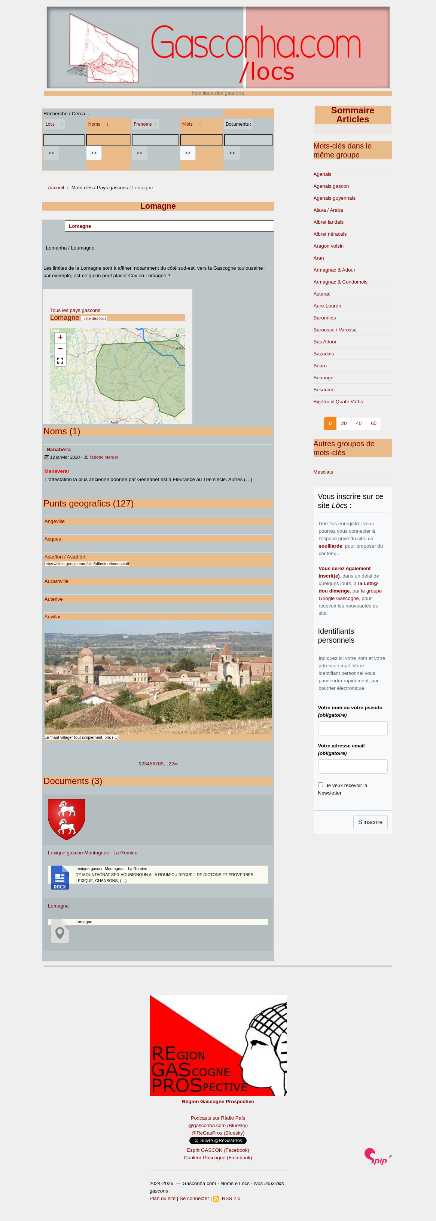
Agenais (323, 174)
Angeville (55, 521)
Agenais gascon (331, 186)
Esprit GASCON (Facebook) (218, 1150)
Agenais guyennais (335, 198)
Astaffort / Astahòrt (65, 556)
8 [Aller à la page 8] (159, 763)
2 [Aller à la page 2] (142, 763)
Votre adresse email (341, 749)
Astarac (322, 294)
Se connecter (194, 1198)
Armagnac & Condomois (341, 282)
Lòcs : (54, 124)
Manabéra (59, 449)
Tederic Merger (103, 456)
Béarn (320, 365)
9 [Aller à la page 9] (162, 763)
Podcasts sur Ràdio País (218, 1117)
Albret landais (329, 222)
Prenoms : (145, 124)
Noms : (98, 124)
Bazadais (324, 353)
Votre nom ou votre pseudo (350, 711)
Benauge (323, 377)
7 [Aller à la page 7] (156, 763)
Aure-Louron (327, 306)
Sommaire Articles (352, 114)
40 (359, 423)
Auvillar (53, 616)
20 (344, 423)
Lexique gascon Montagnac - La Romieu (92, 852)
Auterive (54, 599)
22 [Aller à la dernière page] (171, 763)
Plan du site (163, 1198)
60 (373, 423)
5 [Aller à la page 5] (151, 763)
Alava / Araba (328, 210)
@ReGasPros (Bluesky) (218, 1132)
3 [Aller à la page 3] (145, 763)
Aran (319, 258)
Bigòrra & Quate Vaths (338, 401)
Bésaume (324, 389)
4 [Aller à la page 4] (148, 763)
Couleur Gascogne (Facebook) (218, 1157)
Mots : (191, 124)
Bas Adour (325, 342)
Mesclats (323, 472)
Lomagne (80, 226)
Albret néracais (330, 234)
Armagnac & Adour (335, 270)
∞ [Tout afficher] (176, 763)
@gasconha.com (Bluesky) (218, 1125)
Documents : (238, 124)
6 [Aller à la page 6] (153, 763)
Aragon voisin (329, 246)
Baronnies (325, 318)
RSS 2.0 (226, 1198)
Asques (53, 538)
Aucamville (56, 581)
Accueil (56, 187)
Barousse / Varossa (335, 330)
